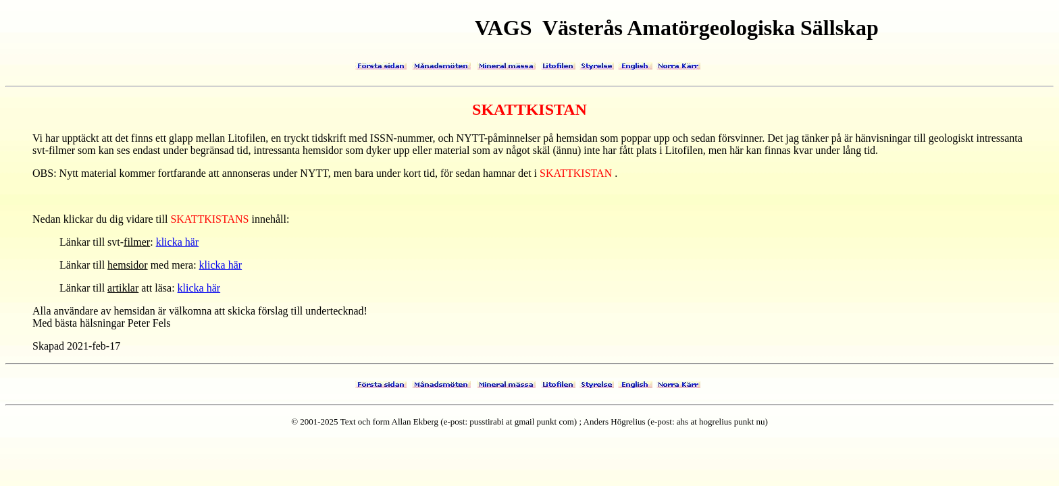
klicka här (177, 242)
